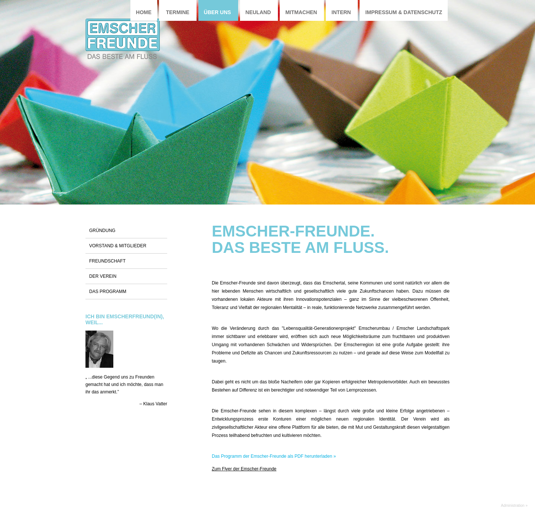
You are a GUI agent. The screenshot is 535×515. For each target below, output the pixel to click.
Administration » (514, 505)
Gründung (102, 230)
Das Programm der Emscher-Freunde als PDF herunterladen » (274, 456)
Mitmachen (301, 12)
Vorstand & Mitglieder (117, 245)
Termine (177, 12)
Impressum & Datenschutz (403, 12)
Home (144, 12)
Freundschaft (107, 261)
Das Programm (107, 291)
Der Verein (102, 276)
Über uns (217, 12)
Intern (341, 12)
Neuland (258, 12)
